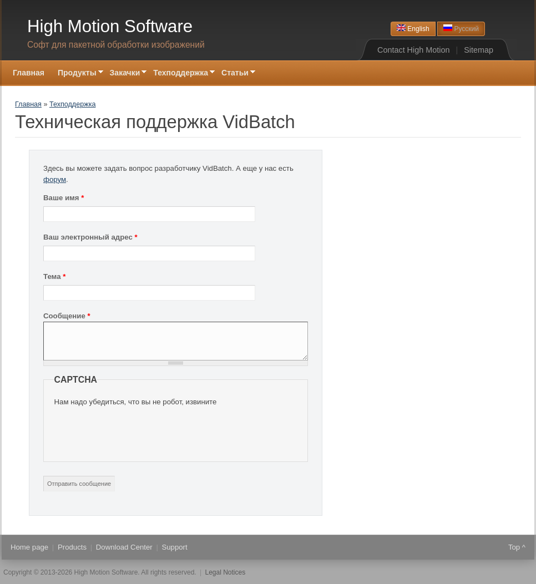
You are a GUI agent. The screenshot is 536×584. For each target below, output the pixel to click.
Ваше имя (63, 198)
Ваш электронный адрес (90, 237)
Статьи (235, 73)
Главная (28, 72)
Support (174, 547)
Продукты (77, 73)
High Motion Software (110, 26)
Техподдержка (180, 73)
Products (72, 547)
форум (54, 179)
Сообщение (66, 316)
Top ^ (516, 547)
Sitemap (478, 49)
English (413, 28)
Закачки (125, 73)
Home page (29, 547)
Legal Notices (225, 572)
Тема (54, 276)
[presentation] (138, 429)
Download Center (124, 547)
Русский (461, 28)
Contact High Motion (413, 49)
